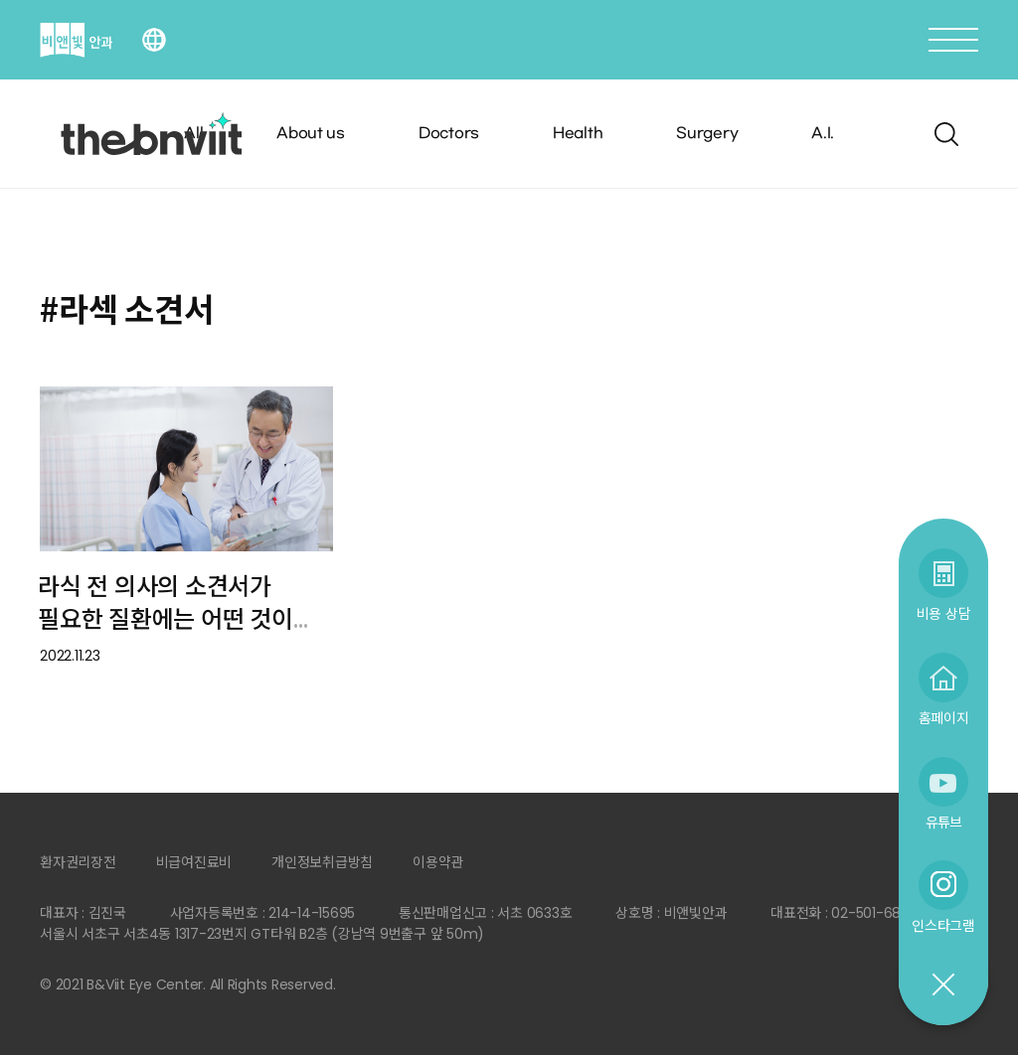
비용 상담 (944, 613)
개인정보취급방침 (322, 862)
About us (310, 133)
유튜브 (943, 822)
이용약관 (438, 862)
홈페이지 (944, 717)
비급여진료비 (194, 862)
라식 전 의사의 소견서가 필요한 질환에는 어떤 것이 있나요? (165, 619)
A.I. (822, 133)
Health (578, 133)
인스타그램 (943, 925)
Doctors (449, 133)
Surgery (707, 133)
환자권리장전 (78, 862)
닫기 (942, 985)
